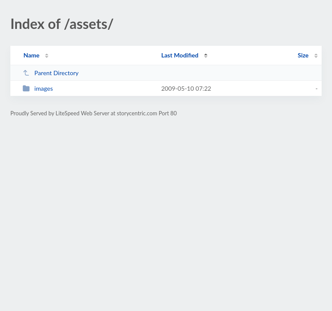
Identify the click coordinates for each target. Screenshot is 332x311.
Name (31, 55)
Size (303, 55)
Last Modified (179, 55)
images (37, 88)
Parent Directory (50, 72)
